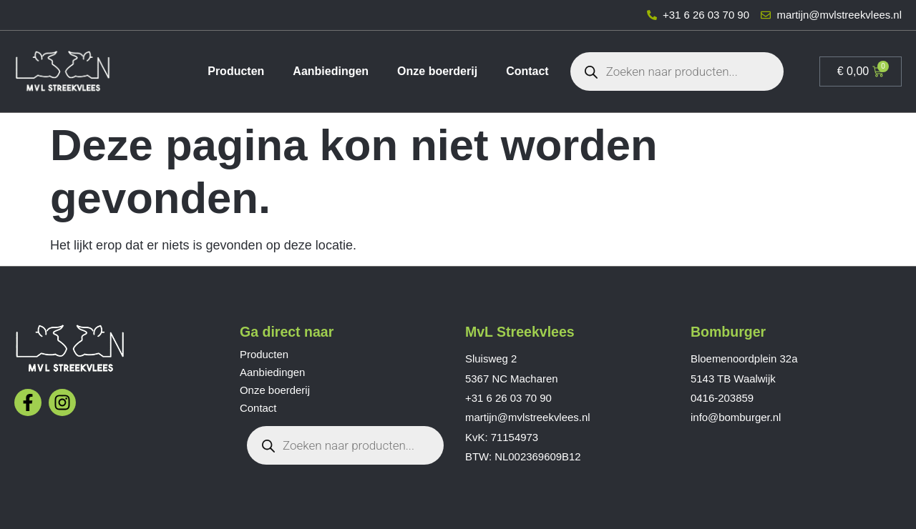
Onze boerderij (437, 71)
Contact (527, 71)
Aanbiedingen (331, 71)
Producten (236, 71)
